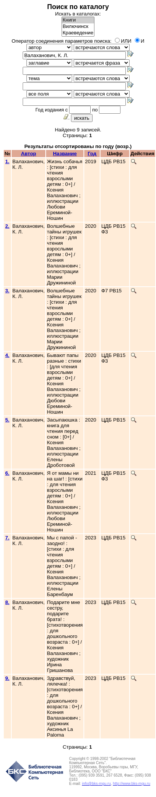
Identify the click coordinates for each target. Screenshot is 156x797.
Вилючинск (78, 26)
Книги (78, 20)
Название (65, 153)
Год (92, 153)
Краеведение (78, 33)
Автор (28, 153)
